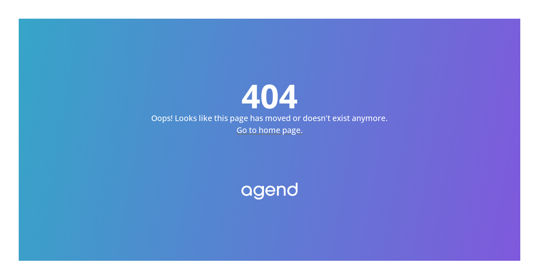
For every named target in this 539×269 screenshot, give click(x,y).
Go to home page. (270, 130)
